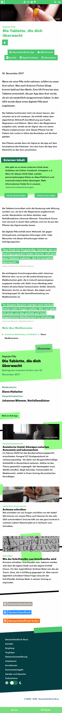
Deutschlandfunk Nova (16, 639)
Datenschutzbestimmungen (20, 187)
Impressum (11, 661)
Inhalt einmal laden (16, 195)
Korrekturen (11, 665)
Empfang (9, 648)
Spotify (11, 57)
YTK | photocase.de (53, 19)
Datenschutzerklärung (16, 656)
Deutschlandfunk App (21, 52)
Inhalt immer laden (46, 195)
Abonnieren (48, 57)
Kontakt (9, 643)
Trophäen (10, 652)
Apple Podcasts (29, 57)
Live (16, 710)
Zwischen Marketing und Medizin (21, 334)
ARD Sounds (45, 52)
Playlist (46, 710)
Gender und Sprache (15, 674)
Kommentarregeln (14, 669)
